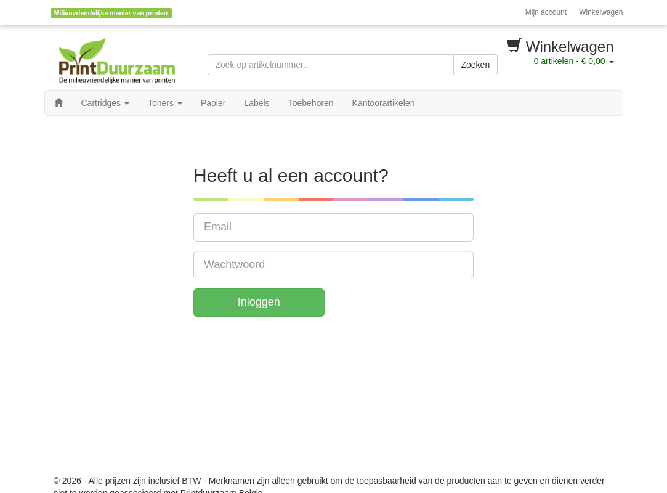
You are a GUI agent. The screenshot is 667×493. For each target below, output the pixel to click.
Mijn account (546, 12)
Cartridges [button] (105, 103)
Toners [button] (165, 103)
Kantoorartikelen (383, 103)
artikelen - (574, 61)
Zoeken (475, 65)
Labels (256, 103)
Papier (213, 103)
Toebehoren (311, 103)
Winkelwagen (601, 12)
